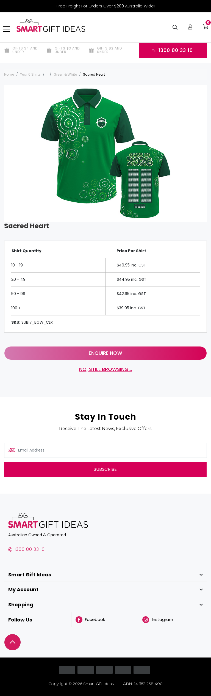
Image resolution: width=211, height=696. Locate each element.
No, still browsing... (105, 369)
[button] (189, 30)
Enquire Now (105, 353)
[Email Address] (105, 450)
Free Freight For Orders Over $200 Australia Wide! (106, 6)
